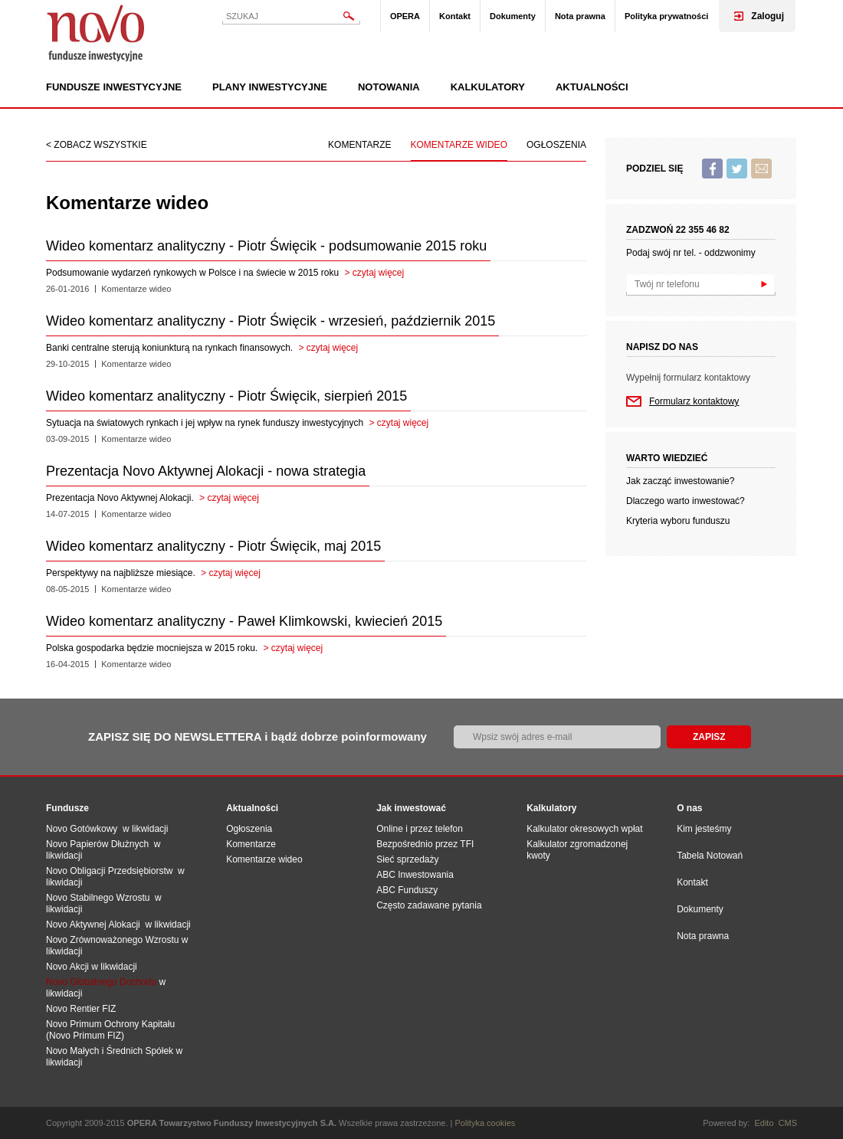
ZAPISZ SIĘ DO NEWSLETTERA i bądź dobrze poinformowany (257, 736)
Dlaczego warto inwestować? (685, 501)
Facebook (712, 168)
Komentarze (359, 144)
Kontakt (455, 16)
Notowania (389, 87)
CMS (788, 1123)
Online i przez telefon (419, 828)
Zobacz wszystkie (100, 144)
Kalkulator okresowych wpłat (584, 828)
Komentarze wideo (459, 144)
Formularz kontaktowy (694, 401)
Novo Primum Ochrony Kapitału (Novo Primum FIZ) (110, 1030)
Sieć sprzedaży (407, 859)
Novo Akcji (67, 966)
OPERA (405, 16)
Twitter (737, 168)
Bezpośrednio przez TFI (425, 844)
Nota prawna (580, 16)
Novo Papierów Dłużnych (100, 844)
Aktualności (592, 87)
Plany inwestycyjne (269, 87)
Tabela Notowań (710, 855)
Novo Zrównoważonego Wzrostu (112, 939)
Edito (763, 1123)
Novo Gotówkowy (81, 828)
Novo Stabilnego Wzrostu (100, 897)
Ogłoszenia (556, 144)
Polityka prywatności (666, 16)
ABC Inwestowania (415, 874)
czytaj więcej (378, 272)
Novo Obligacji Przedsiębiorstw (112, 871)
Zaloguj (767, 16)
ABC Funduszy (407, 890)
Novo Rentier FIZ (81, 1008)
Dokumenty (513, 16)
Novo (96, 32)
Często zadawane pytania (428, 905)
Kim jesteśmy (704, 828)
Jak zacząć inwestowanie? (680, 481)
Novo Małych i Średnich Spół (104, 1051)
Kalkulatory (488, 87)
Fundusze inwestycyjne (114, 87)
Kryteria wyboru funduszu (678, 520)
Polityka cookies (485, 1123)
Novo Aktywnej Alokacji (93, 924)
